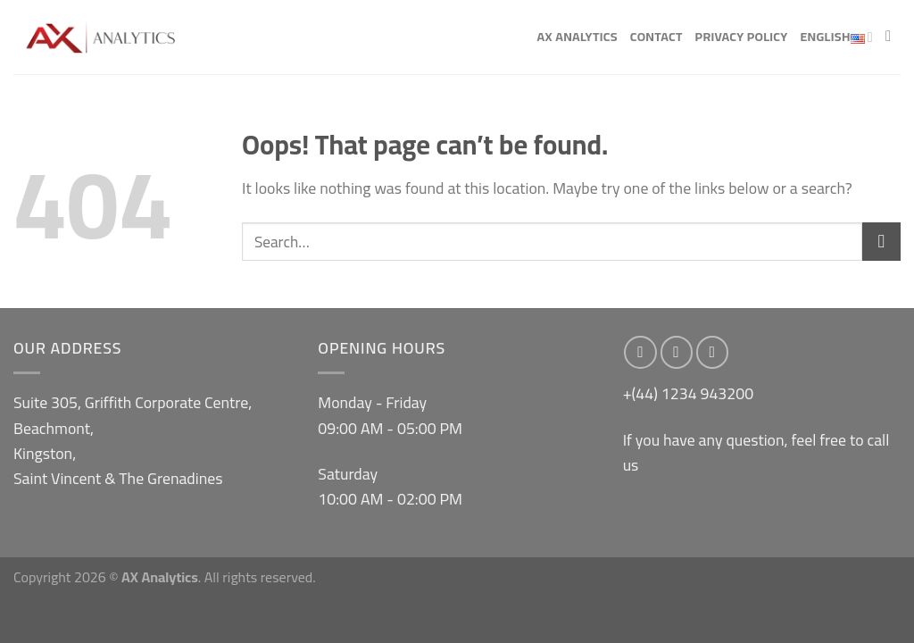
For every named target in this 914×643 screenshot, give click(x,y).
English (836, 37)
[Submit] (881, 241)
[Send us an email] (712, 352)
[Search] (893, 36)
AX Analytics (576, 36)
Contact (656, 36)
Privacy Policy (741, 36)
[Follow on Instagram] (677, 352)
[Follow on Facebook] (640, 352)
